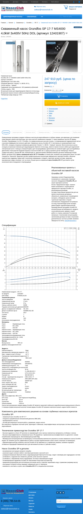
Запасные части (30, 132)
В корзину (62, 96)
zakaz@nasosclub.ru (70, 220)
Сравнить (48, 123)
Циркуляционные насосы (12, 16)
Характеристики (17, 132)
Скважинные (31, 16)
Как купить (6, 2)
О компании (34, 2)
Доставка (15, 2)
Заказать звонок (6, 498)
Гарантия (24, 2)
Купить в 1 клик (62, 103)
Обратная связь (40, 6)
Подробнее (4, 98)
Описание (6, 132)
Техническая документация (61, 132)
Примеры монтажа (44, 132)
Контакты (45, 2)
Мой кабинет (55, 2)
